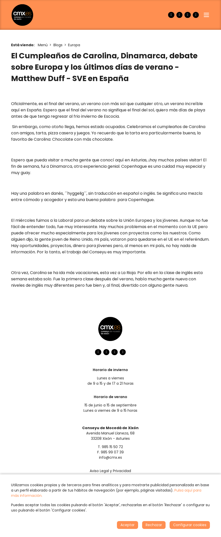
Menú (43, 44)
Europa (74, 44)
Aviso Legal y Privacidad (110, 470)
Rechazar (154, 524)
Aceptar (127, 524)
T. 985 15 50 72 (110, 446)
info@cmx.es (110, 457)
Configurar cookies (189, 524)
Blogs (57, 44)
